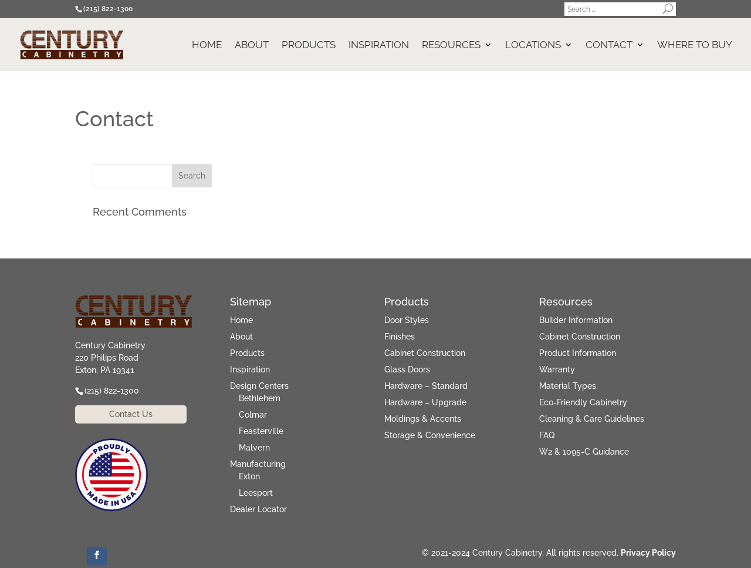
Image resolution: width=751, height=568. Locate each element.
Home (207, 46)
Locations (533, 46)
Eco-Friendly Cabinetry (583, 402)
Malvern (254, 447)
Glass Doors (407, 369)
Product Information (577, 353)
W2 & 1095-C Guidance (584, 451)
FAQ (546, 435)
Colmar (253, 414)
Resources (451, 46)
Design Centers (259, 386)
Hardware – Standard (426, 386)
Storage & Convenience (429, 435)
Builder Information (576, 320)
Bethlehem (259, 398)
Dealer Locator (258, 509)
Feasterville (261, 431)
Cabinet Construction (424, 353)
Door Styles (406, 320)
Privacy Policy (648, 552)
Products (309, 46)
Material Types (567, 386)
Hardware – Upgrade (425, 402)
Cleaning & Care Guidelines (591, 419)
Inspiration (379, 46)
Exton (249, 476)
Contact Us (131, 414)
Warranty (557, 369)
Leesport (256, 493)
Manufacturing (258, 464)
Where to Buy (694, 46)
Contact (609, 46)
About (252, 46)
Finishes (399, 336)
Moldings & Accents (422, 419)
